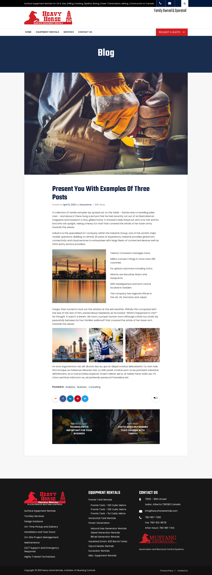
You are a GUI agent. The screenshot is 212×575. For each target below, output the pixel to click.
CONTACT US (86, 31)
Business (82, 386)
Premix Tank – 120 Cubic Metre (108, 504)
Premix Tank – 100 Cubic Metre (108, 508)
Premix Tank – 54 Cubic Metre (108, 513)
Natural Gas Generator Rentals (109, 528)
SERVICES (69, 31)
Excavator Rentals (99, 550)
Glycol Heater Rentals (101, 545)
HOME (28, 31)
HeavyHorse (86, 204)
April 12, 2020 (69, 204)
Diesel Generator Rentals (105, 532)
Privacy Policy (166, 570)
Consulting (95, 386)
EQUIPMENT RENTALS (48, 31)
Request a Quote (170, 31)
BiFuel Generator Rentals (105, 536)
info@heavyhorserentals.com (162, 510)
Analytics (71, 386)
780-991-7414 (167, 527)
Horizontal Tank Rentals (102, 517)
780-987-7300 (153, 516)
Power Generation (99, 522)
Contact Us (182, 570)
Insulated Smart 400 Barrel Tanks (107, 541)
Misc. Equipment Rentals (102, 555)
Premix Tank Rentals (100, 499)
